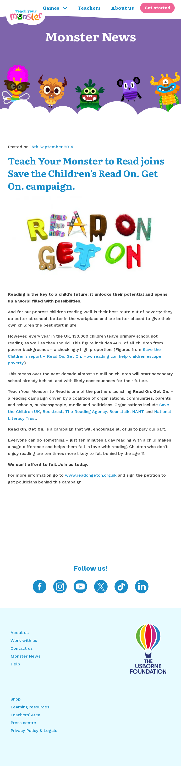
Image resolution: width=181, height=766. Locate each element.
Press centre (23, 722)
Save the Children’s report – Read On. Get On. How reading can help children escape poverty (84, 356)
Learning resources (29, 706)
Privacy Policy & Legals (33, 730)
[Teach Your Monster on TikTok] (121, 586)
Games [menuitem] (55, 7)
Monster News (90, 36)
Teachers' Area (25, 714)
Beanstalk (119, 411)
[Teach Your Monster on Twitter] (101, 586)
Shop (15, 699)
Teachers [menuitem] (89, 7)
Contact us (21, 648)
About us (19, 632)
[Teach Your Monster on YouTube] (80, 586)
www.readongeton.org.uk (91, 475)
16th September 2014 (51, 146)
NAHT (138, 411)
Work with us (23, 640)
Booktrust (52, 411)
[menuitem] (157, 8)
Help (15, 664)
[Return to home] (6, 8)
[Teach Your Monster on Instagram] (60, 586)
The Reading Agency (86, 411)
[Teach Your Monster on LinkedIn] (142, 586)
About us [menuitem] (122, 7)
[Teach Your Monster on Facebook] (39, 586)
